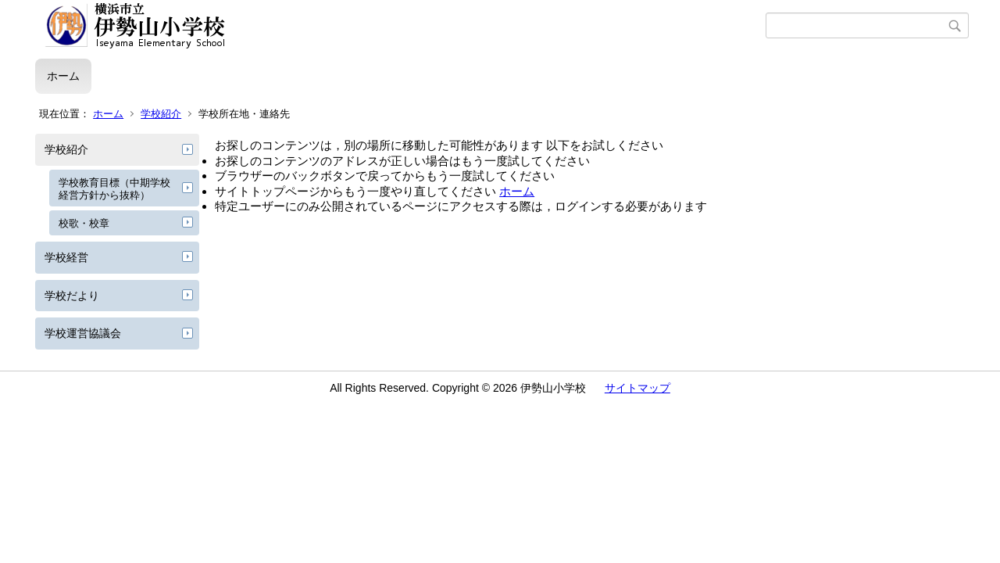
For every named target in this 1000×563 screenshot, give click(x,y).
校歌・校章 (84, 223)
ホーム (63, 76)
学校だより (72, 295)
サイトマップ (637, 388)
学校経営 (66, 257)
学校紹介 (161, 114)
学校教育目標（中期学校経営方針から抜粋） (114, 189)
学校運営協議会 (83, 333)
